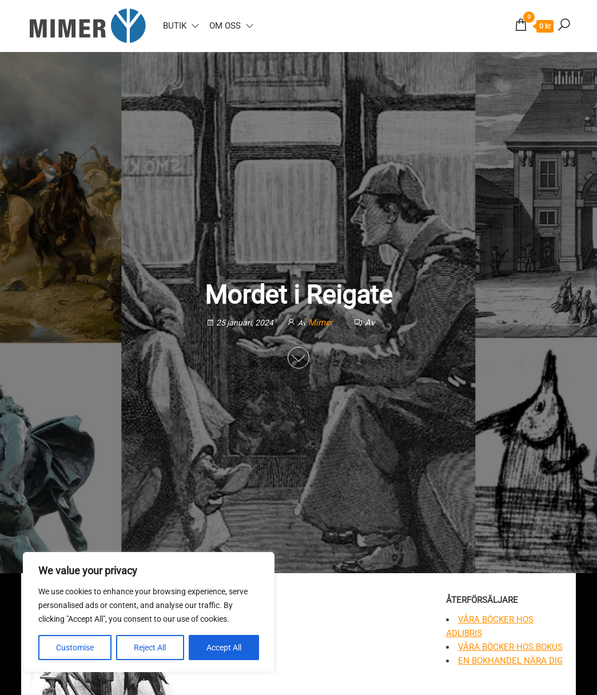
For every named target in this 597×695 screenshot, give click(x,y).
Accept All (223, 647)
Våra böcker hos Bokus (510, 647)
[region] (148, 612)
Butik (174, 26)
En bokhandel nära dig (510, 661)
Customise (75, 647)
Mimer (321, 322)
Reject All (150, 647)
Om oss (225, 26)
